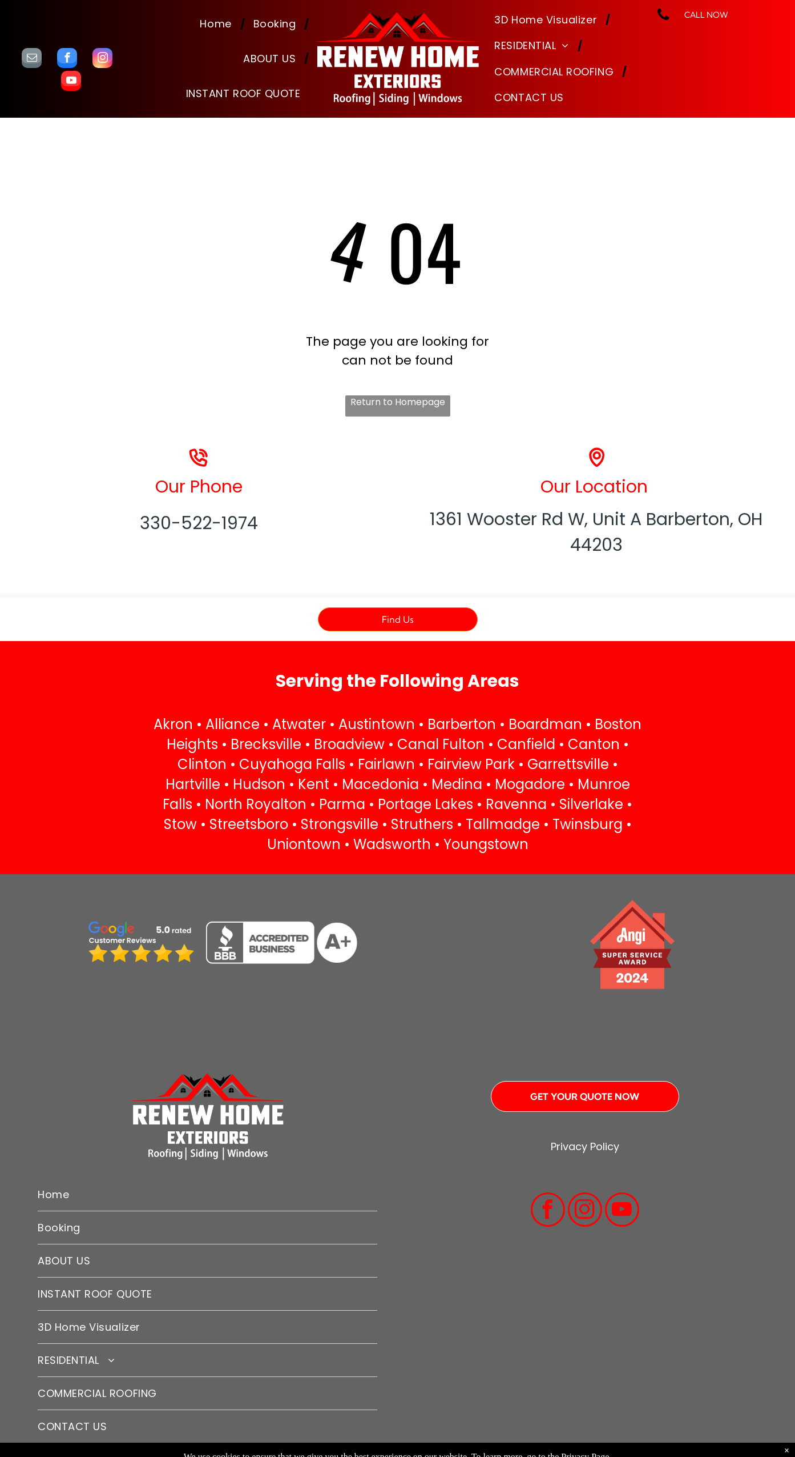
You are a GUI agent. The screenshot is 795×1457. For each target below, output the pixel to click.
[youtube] (71, 82)
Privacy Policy (585, 1146)
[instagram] (102, 59)
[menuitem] (217, 24)
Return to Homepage (397, 402)
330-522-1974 (199, 523)
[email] (32, 59)
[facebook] (67, 59)
